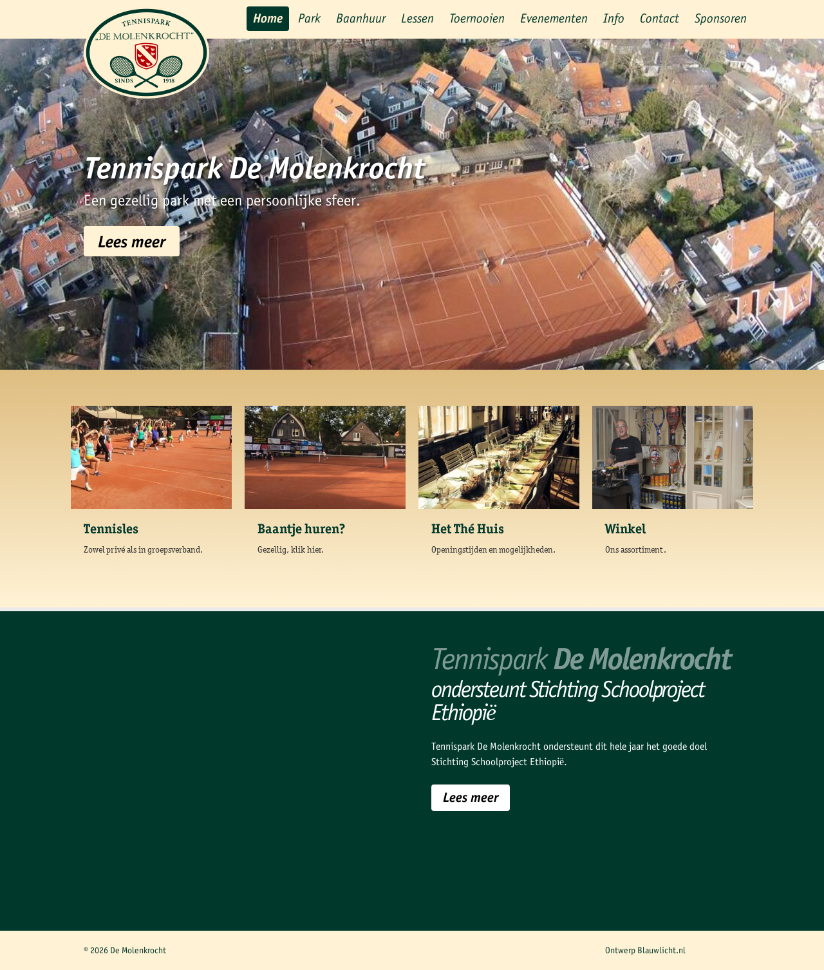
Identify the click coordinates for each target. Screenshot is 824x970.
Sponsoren (721, 18)
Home (268, 18)
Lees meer (131, 241)
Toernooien (477, 18)
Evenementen (554, 18)
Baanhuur (361, 18)
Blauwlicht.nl (661, 950)
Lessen (417, 18)
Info (613, 18)
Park (309, 18)
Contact (659, 18)
